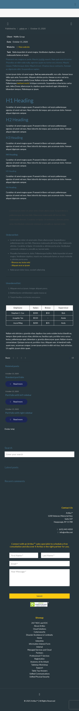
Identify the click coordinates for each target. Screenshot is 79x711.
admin (21, 28)
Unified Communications (40, 674)
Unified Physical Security (39, 677)
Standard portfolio (14, 377)
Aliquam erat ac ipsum (21, 265)
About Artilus (39, 626)
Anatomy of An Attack (39, 662)
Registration (39, 659)
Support (39, 668)
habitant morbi (23, 83)
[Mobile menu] (75, 4)
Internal (39, 647)
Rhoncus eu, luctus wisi (21, 262)
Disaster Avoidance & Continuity (39, 635)
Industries (39, 641)
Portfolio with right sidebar (19, 412)
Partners (39, 653)
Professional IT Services (39, 656)
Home (39, 638)
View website (23, 47)
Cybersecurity (39, 632)
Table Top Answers (39, 671)
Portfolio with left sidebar (18, 395)
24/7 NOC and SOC (39, 623)
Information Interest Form (39, 644)
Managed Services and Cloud (39, 650)
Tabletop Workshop (39, 665)
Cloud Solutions (39, 629)
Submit (39, 596)
